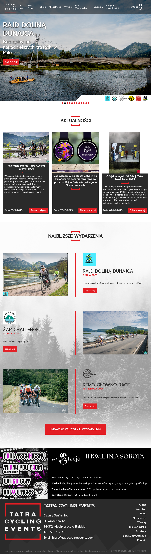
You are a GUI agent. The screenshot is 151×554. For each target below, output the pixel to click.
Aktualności (55, 7)
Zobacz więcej (38, 210)
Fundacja (98, 7)
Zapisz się (11, 57)
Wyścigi (68, 7)
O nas (21, 7)
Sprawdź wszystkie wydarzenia (75, 429)
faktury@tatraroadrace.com (92, 551)
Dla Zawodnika (81, 7)
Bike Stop (30, 7)
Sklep (43, 7)
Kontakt (133, 7)
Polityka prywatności (112, 7)
